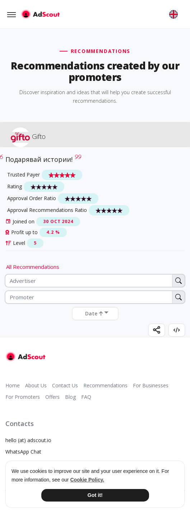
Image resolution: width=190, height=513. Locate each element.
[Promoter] (95, 297)
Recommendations (105, 385)
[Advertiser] (95, 280)
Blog (70, 396)
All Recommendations (32, 266)
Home (12, 385)
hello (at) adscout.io (28, 440)
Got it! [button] (94, 495)
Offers (52, 396)
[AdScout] (25, 357)
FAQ (86, 396)
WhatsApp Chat (23, 451)
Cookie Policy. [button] (87, 480)
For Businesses (150, 385)
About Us (36, 385)
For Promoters (22, 396)
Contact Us (65, 385)
